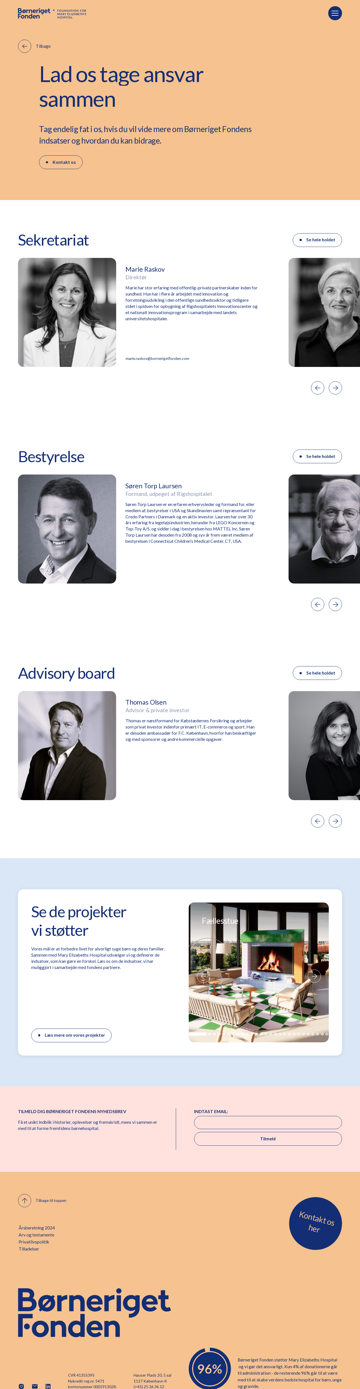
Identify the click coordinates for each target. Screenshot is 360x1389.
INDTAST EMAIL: (211, 1111)
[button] (335, 13)
